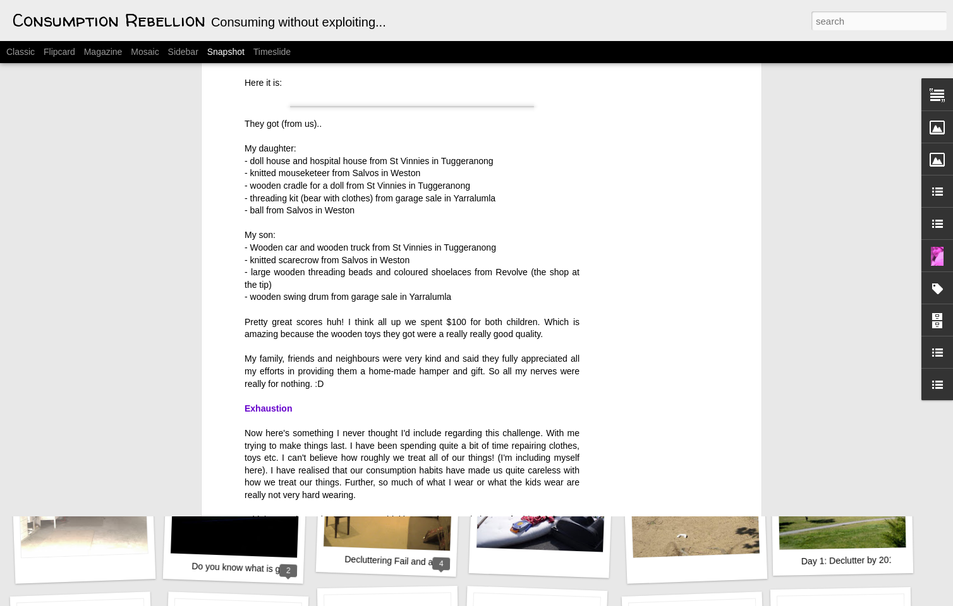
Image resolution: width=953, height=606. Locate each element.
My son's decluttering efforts (403, 389)
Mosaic (145, 52)
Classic (20, 52)
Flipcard (59, 52)
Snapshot (226, 52)
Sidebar (183, 52)
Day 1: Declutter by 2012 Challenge (871, 560)
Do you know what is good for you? (260, 568)
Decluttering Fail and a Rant (399, 561)
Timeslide (272, 52)
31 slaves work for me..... (240, 390)
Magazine (103, 52)
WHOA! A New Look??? (90, 395)
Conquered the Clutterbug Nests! (866, 389)
